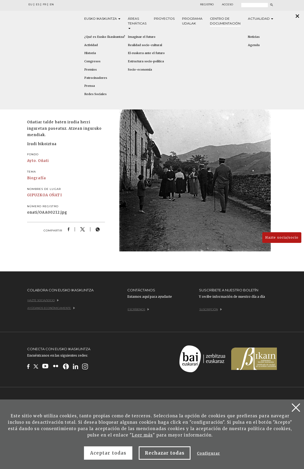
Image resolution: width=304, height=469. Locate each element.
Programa (192, 21)
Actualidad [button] (260, 19)
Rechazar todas (165, 453)
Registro (207, 4)
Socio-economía (140, 69)
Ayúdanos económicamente (51, 308)
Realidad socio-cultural (145, 45)
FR (44, 4)
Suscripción (210, 309)
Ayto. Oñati (38, 160)
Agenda (254, 45)
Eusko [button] (102, 18)
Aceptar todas (108, 453)
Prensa (89, 86)
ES (37, 4)
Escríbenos (138, 309)
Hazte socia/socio (281, 237)
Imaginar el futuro (141, 37)
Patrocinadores (95, 78)
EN (52, 4)
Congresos (92, 61)
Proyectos (164, 19)
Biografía (36, 178)
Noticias (254, 37)
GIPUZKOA (37, 195)
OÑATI (55, 195)
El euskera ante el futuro (146, 53)
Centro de (225, 21)
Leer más (142, 435)
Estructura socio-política (146, 61)
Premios (90, 69)
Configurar (208, 453)
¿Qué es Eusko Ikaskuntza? (104, 37)
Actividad (91, 45)
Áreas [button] (137, 23)
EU (30, 4)
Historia (90, 53)
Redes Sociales (95, 94)
